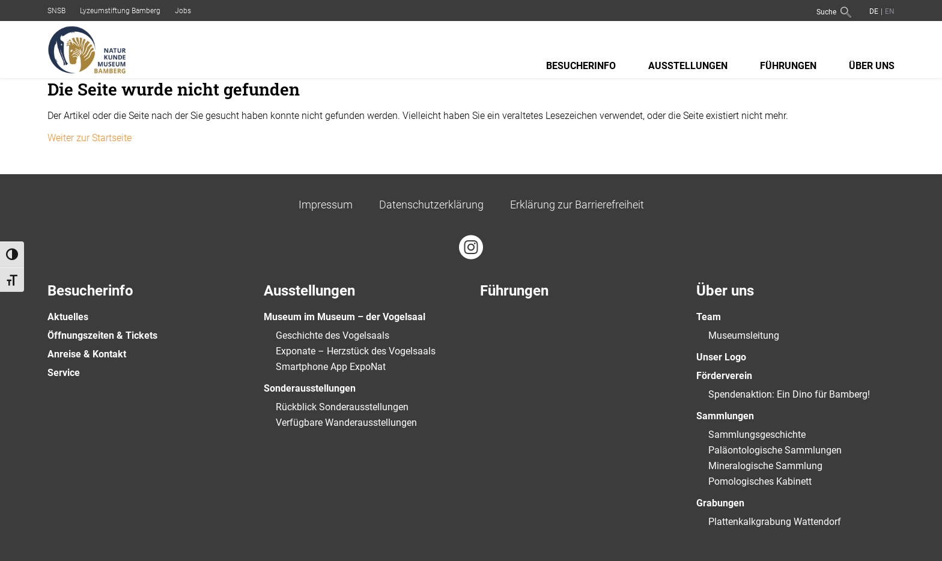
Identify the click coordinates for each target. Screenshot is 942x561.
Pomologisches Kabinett (760, 481)
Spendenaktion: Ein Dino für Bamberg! (789, 394)
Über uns (872, 65)
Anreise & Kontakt (86, 354)
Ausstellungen (688, 65)
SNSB (56, 11)
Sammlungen (725, 416)
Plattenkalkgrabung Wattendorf (774, 521)
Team (708, 317)
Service (63, 372)
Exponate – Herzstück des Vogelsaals (356, 351)
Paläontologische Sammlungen (775, 450)
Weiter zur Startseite (89, 138)
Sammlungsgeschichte (757, 434)
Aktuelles (67, 317)
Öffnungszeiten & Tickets (102, 335)
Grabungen (720, 503)
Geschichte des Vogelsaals (332, 335)
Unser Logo (721, 357)
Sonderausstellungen (310, 388)
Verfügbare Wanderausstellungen (346, 422)
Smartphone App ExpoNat (331, 366)
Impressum (326, 204)
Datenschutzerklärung (431, 204)
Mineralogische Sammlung (765, 466)
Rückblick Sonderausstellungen (342, 407)
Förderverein (724, 375)
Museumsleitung (743, 335)
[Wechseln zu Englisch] (889, 11)
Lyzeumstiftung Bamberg (120, 11)
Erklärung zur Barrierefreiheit (577, 204)
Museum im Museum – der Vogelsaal (344, 317)
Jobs (183, 11)
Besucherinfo (581, 65)
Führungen (788, 65)
